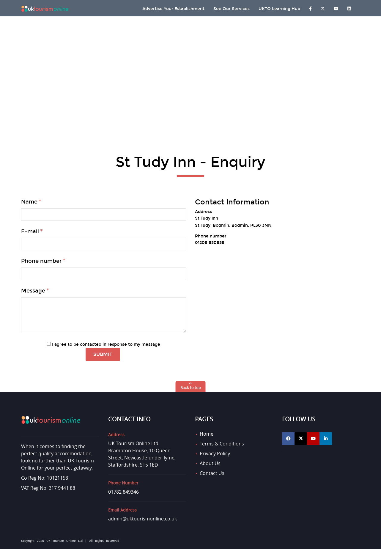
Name (29, 201)
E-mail (30, 231)
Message (33, 290)
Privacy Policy (215, 453)
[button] (191, 386)
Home (206, 434)
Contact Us (212, 473)
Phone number (41, 261)
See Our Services (231, 8)
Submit (102, 354)
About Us (210, 463)
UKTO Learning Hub (279, 8)
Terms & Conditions (222, 443)
